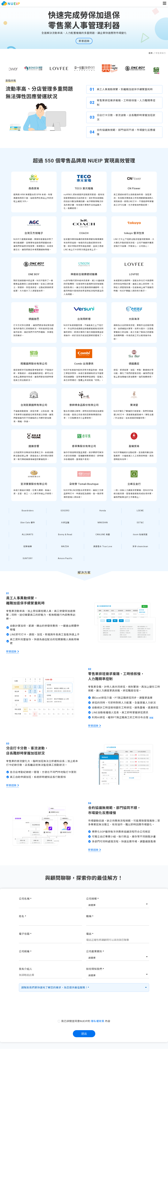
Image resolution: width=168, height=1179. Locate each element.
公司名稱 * (25, 898)
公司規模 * (92, 898)
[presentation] (84, 1006)
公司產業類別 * (95, 951)
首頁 (151, 53)
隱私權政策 (97, 1021)
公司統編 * (25, 951)
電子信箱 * (25, 933)
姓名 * (22, 916)
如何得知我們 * (95, 968)
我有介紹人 (25, 968)
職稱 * (89, 916)
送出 (84, 1033)
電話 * (89, 933)
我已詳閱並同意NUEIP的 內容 (85, 1021)
